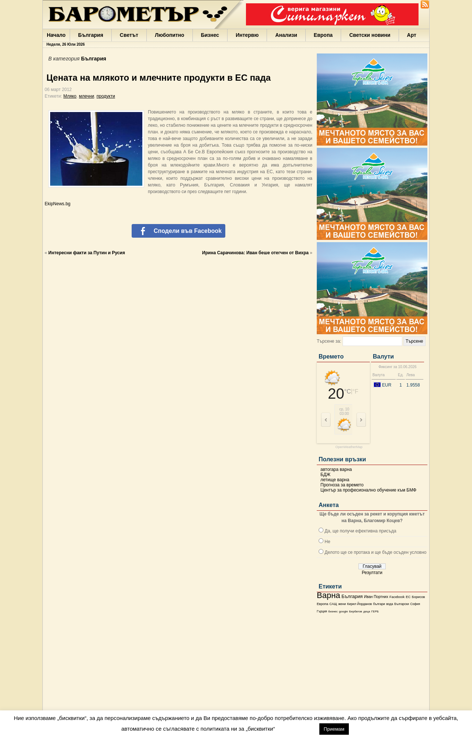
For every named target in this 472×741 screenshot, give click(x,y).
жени (342, 604)
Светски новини (369, 35)
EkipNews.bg (57, 203)
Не (327, 541)
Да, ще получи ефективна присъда (360, 531)
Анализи (286, 35)
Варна (328, 595)
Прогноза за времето (342, 484)
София (415, 604)
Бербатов (355, 611)
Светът (129, 35)
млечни (86, 96)
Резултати (372, 572)
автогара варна (336, 469)
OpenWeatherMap (349, 447)
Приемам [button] (334, 729)
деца (366, 611)
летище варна (334, 479)
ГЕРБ (375, 611)
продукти (106, 96)
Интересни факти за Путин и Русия (86, 252)
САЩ (333, 604)
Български (401, 604)
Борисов (418, 597)
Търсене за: (329, 341)
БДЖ (325, 474)
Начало (56, 35)
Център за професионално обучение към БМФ (368, 490)
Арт (411, 35)
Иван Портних (376, 597)
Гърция (322, 611)
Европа (323, 35)
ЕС (408, 597)
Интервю (247, 35)
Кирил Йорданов (359, 604)
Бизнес (210, 35)
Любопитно (169, 35)
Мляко (70, 96)
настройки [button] (297, 729)
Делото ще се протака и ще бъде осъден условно (375, 552)
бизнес (333, 611)
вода (389, 604)
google (343, 611)
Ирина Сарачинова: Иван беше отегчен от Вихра (255, 252)
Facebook (397, 597)
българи (379, 604)
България (90, 35)
